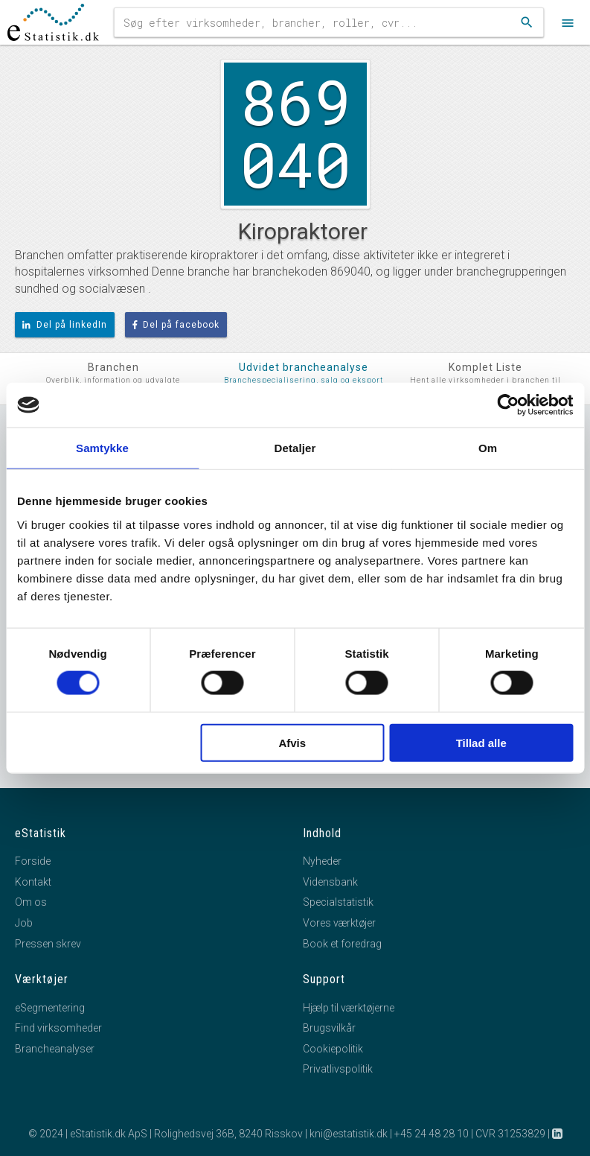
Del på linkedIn (64, 325)
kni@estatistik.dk (349, 1134)
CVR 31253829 (510, 1134)
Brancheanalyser (54, 1049)
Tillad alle (481, 742)
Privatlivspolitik (338, 1069)
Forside (33, 861)
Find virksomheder (58, 1028)
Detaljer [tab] (295, 448)
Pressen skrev (48, 944)
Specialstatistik (338, 902)
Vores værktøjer (339, 923)
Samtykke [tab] (102, 448)
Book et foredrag (342, 944)
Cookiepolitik (333, 1049)
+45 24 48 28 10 (431, 1134)
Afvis (292, 742)
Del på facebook (176, 325)
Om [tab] (487, 448)
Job (24, 923)
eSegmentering (50, 1008)
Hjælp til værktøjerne (348, 1008)
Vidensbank (330, 882)
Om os (31, 902)
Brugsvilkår (329, 1028)
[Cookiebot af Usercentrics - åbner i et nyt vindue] (508, 405)
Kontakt (33, 882)
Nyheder (322, 861)
